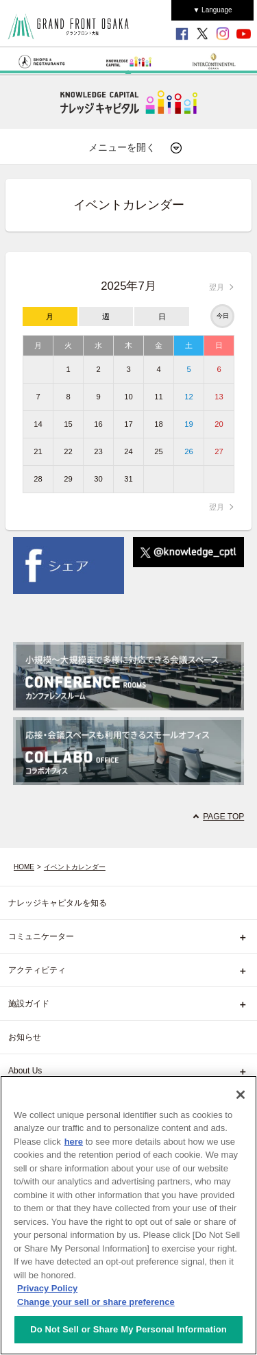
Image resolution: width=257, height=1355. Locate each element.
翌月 (216, 287)
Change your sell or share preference (96, 1302)
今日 (223, 315)
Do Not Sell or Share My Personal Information (128, 1329)
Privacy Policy (47, 1288)
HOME (24, 867)
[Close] (240, 1095)
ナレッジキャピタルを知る (57, 903)
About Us (25, 1071)
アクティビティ (37, 970)
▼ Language (212, 10)
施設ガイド (28, 1003)
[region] (128, 1215)
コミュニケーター (41, 936)
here (73, 1141)
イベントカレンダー (75, 867)
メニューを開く (135, 148)
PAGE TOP (223, 816)
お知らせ (24, 1037)
